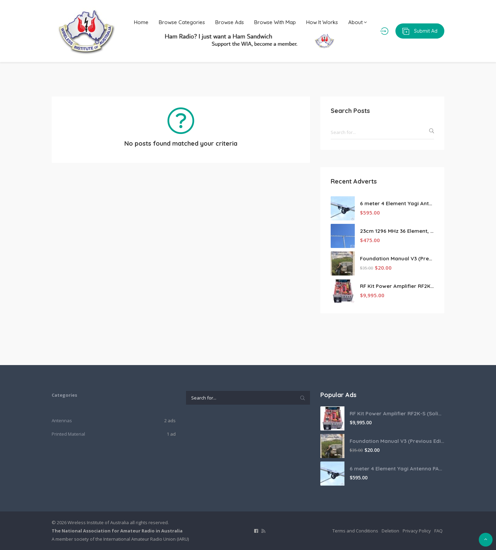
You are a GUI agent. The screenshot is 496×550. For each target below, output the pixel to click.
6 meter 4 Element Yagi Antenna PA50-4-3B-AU (397, 203)
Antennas (62, 420)
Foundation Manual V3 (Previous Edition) (397, 258)
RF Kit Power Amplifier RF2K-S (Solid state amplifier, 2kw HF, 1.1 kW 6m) (397, 286)
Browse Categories (182, 22)
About (357, 22)
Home (141, 22)
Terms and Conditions (355, 531)
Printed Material (68, 434)
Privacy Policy (417, 531)
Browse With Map (275, 22)
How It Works (322, 22)
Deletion (390, 531)
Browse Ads (229, 22)
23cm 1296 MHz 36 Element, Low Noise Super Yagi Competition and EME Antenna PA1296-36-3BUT (397, 231)
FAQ (438, 531)
